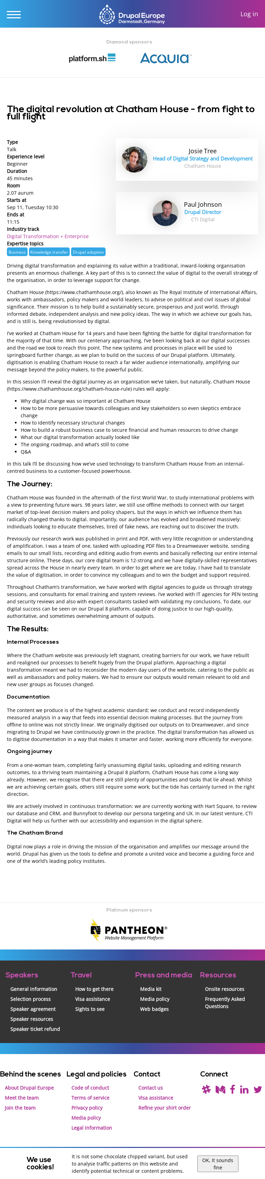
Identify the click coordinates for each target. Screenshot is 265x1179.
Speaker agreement (33, 1009)
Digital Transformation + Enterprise (48, 236)
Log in (249, 14)
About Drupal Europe (29, 1087)
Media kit (150, 989)
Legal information (91, 1127)
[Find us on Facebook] (232, 1091)
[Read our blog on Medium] (220, 1091)
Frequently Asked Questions (225, 1003)
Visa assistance (92, 999)
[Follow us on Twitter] (257, 1091)
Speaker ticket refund (35, 1029)
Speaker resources (31, 1019)
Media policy (154, 999)
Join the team (20, 1107)
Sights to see (90, 1009)
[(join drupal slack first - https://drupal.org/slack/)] (206, 1091)
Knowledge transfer (49, 252)
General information (33, 989)
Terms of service (90, 1097)
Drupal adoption (88, 252)
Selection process (30, 999)
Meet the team (22, 1097)
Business (17, 252)
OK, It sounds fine (217, 1164)
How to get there (94, 989)
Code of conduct (90, 1087)
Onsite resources (224, 989)
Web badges (154, 1009)
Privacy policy (86, 1107)
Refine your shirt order (164, 1107)
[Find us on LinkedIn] (244, 1091)
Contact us (150, 1087)
